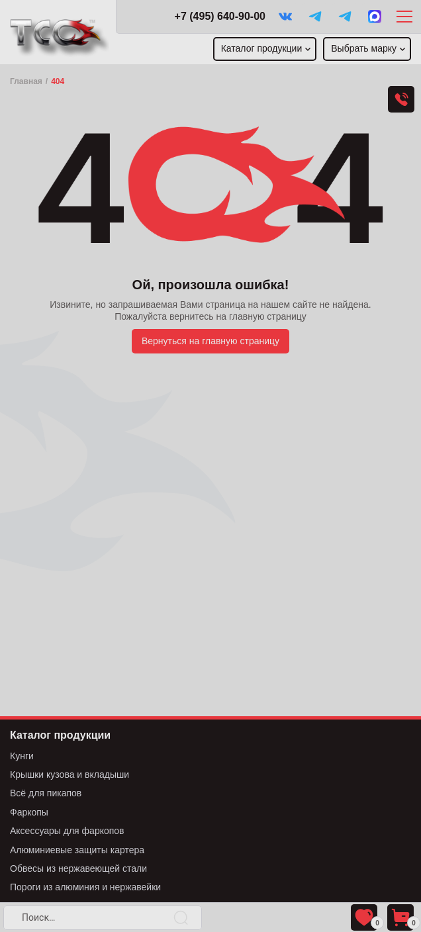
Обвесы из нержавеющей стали (78, 868)
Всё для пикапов (45, 793)
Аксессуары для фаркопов (67, 830)
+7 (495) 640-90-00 (220, 16)
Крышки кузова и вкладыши (69, 774)
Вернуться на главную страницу (210, 341)
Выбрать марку (364, 48)
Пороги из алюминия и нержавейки (85, 887)
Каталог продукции (262, 48)
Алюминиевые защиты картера (77, 850)
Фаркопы (29, 812)
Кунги (22, 756)
